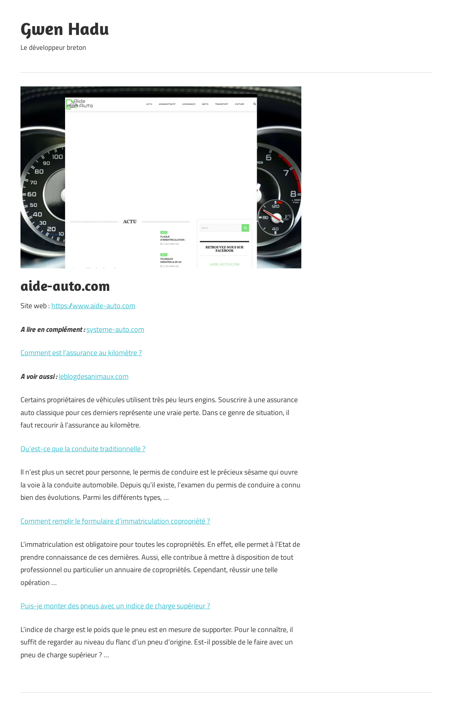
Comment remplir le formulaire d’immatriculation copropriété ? (115, 520)
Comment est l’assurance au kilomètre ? (81, 352)
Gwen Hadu (64, 28)
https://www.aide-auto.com (93, 305)
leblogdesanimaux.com (94, 376)
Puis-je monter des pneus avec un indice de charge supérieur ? (115, 605)
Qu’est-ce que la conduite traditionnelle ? (82, 448)
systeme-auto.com (115, 329)
